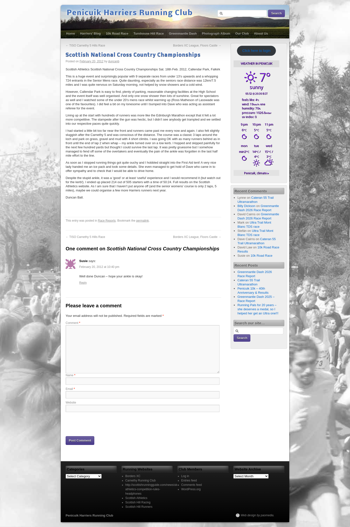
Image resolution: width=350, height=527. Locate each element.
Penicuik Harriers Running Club (130, 13)
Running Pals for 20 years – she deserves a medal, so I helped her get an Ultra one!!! (257, 309)
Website (71, 402)
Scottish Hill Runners (138, 506)
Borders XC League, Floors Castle (197, 45)
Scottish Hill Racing (137, 502)
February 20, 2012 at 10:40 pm (99, 267)
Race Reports (107, 220)
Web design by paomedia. (257, 515)
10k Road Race (117, 33)
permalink (142, 220)
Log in (185, 476)
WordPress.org (191, 489)
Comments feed (191, 485)
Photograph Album (216, 33)
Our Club (242, 33)
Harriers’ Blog (90, 33)
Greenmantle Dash (183, 33)
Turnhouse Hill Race (148, 33)
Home (70, 33)
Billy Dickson (246, 206)
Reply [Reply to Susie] (83, 282)
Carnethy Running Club (140, 480)
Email (70, 389)
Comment (73, 323)
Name (70, 375)
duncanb (113, 61)
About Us (261, 33)
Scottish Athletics (136, 498)
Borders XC (132, 476)
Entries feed (189, 480)
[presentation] (103, 423)
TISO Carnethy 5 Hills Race (85, 45)
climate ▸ (256, 173)
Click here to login (256, 51)
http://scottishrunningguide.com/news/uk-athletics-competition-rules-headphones (151, 489)
